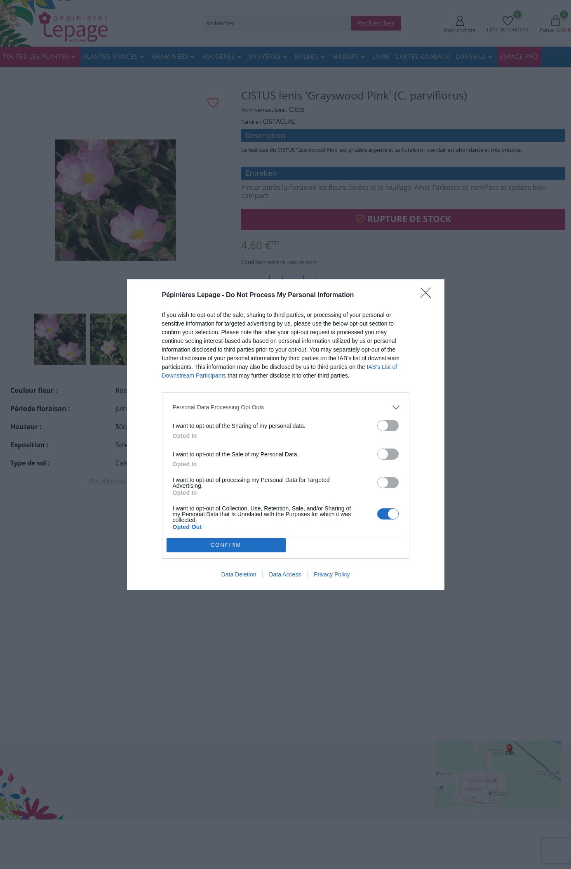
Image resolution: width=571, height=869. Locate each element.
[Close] (428, 295)
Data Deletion (238, 574)
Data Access (285, 574)
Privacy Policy (332, 574)
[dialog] (285, 434)
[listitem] (286, 407)
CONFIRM (226, 544)
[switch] (388, 425)
